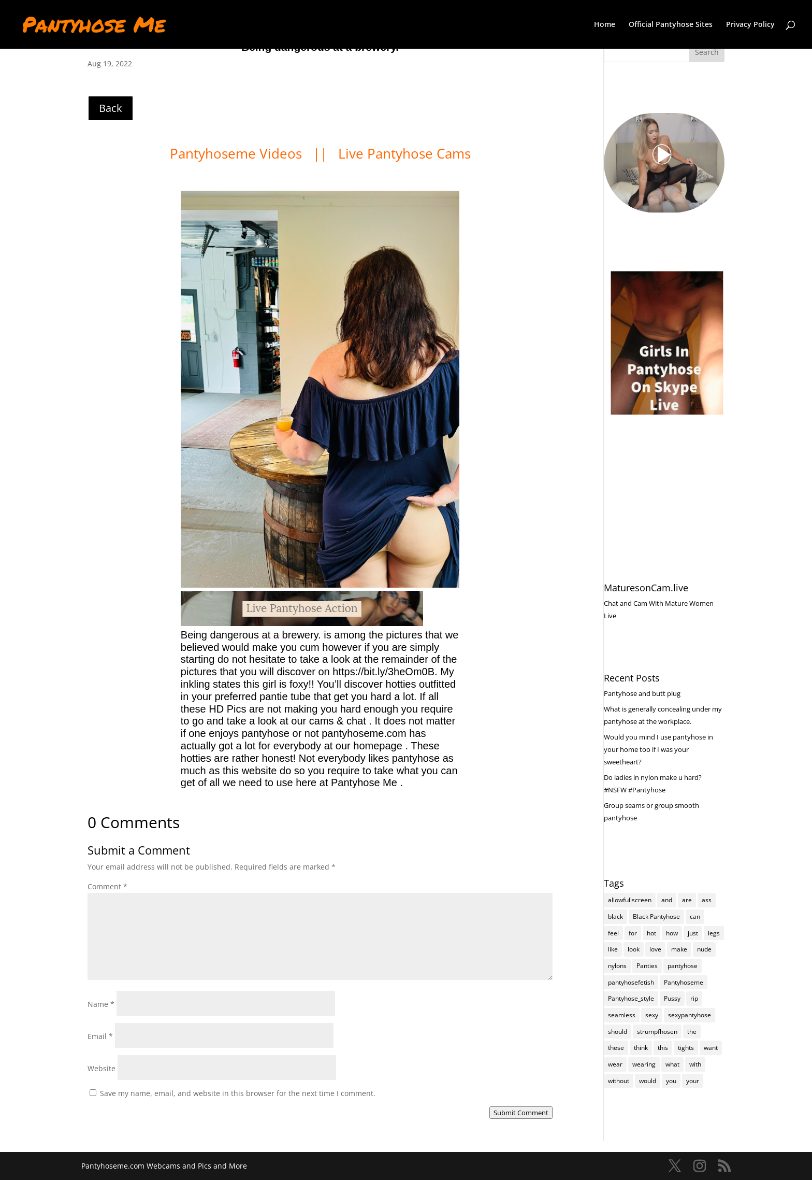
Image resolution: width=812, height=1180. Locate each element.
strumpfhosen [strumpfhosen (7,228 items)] (657, 1032)
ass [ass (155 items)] (707, 899)
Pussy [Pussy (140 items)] (672, 998)
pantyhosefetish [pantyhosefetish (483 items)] (631, 982)
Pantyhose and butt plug (642, 693)
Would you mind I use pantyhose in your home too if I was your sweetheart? (658, 749)
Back (110, 108)
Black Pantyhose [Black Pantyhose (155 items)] (656, 916)
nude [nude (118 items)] (704, 949)
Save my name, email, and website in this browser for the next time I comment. (237, 1093)
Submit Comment (521, 1112)
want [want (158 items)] (711, 1048)
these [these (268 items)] (616, 1048)
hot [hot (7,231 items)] (651, 933)
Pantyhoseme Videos (238, 153)
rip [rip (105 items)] (694, 998)
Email (100, 1036)
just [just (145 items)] (693, 933)
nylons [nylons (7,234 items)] (617, 966)
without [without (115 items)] (618, 1081)
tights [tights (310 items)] (686, 1048)
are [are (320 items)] (687, 899)
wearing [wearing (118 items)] (644, 1064)
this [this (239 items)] (663, 1048)
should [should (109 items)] (617, 1032)
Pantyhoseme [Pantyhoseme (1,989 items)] (683, 982)
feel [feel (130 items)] (613, 933)
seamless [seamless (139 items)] (621, 1015)
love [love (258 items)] (655, 949)
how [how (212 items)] (672, 933)
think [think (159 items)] (641, 1048)
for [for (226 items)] (633, 933)
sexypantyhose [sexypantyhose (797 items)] (689, 1015)
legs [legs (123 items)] (714, 933)
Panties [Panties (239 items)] (647, 966)
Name (101, 1004)
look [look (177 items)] (634, 949)
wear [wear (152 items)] (615, 1064)
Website (101, 1068)
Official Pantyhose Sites (671, 25)
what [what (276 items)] (672, 1064)
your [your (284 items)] (692, 1081)
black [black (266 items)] (615, 916)
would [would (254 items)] (647, 1081)
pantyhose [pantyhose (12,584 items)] (683, 966)
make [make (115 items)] (679, 949)
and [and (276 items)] (666, 899)
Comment (107, 886)
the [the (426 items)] (692, 1032)
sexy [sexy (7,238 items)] (651, 1015)
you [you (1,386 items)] (671, 1081)
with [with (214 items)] (695, 1064)
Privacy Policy (750, 25)
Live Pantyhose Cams (404, 153)
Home (604, 25)
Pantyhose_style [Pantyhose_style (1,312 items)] (631, 998)
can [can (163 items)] (695, 916)
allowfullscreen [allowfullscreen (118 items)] (629, 899)
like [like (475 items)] (613, 949)
